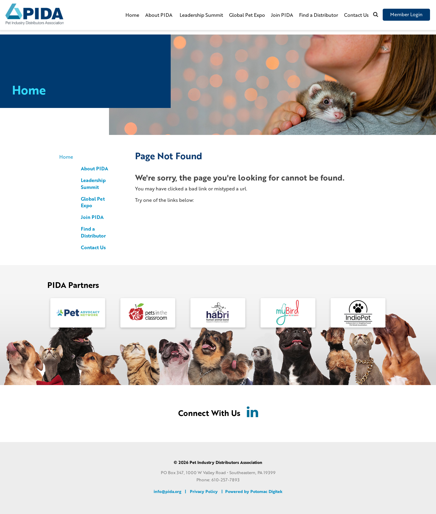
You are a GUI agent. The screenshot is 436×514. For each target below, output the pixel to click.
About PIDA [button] (159, 14)
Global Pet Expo (247, 14)
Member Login (406, 14)
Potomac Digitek (266, 491)
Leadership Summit (201, 14)
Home (132, 14)
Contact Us (356, 14)
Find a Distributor (318, 14)
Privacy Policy (204, 491)
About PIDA (94, 168)
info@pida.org (167, 491)
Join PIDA (282, 14)
